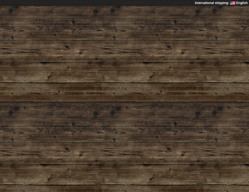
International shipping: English (221, 3)
